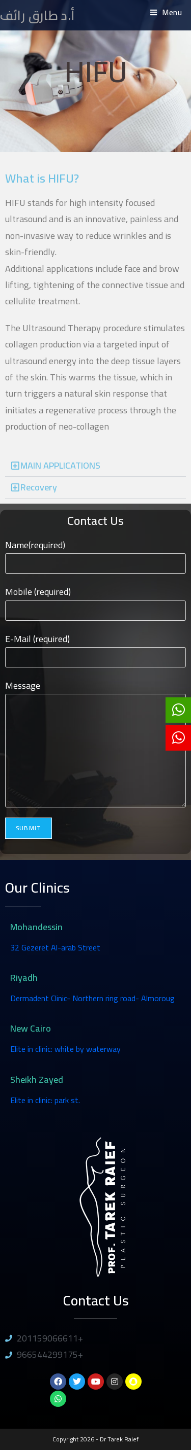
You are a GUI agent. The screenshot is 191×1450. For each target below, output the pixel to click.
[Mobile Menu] (166, 12)
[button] (95, 466)
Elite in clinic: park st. (45, 1100)
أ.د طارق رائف (37, 15)
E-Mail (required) (95, 647)
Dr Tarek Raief (119, 1439)
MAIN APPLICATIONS (60, 465)
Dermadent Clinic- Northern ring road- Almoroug (92, 998)
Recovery (38, 487)
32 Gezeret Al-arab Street (55, 947)
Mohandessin (36, 926)
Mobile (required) (95, 600)
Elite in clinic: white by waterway (65, 1048)
